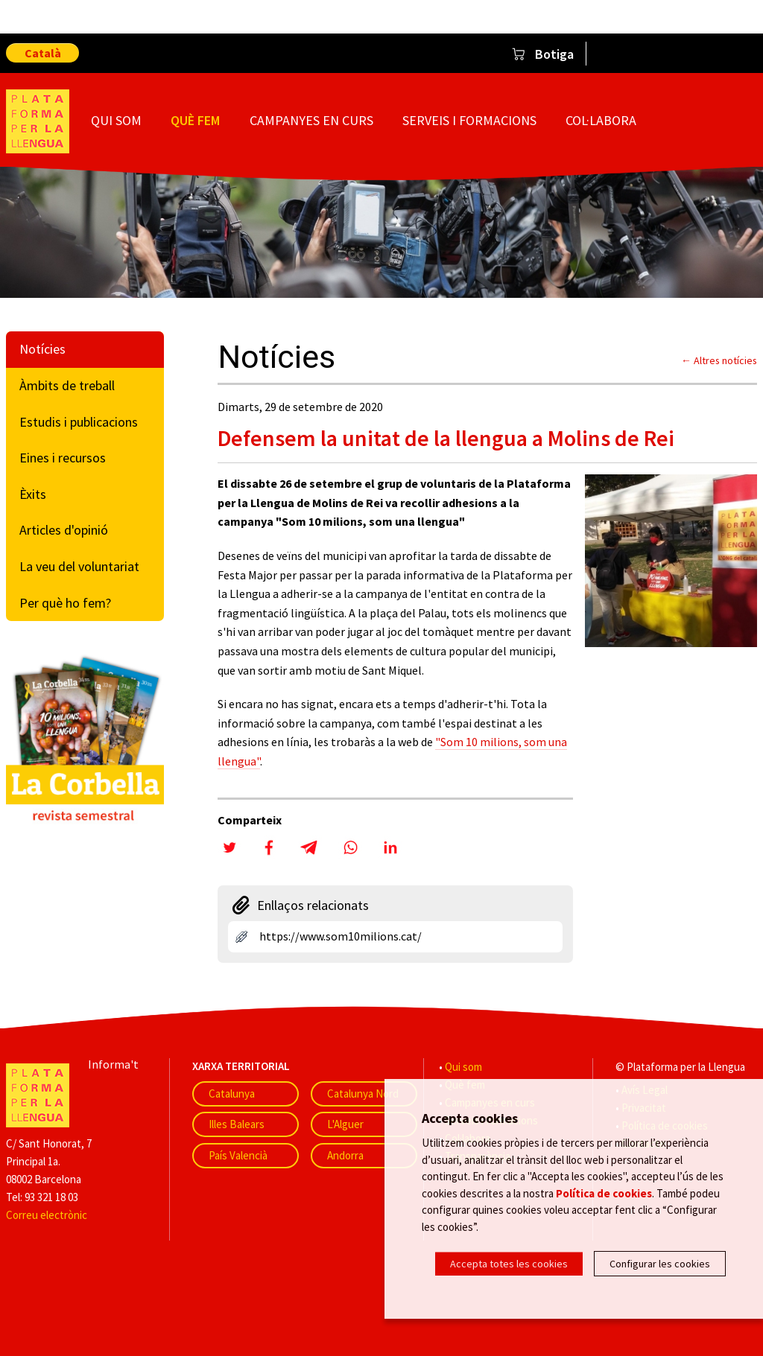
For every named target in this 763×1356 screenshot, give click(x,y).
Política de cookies (604, 1194)
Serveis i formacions (469, 120)
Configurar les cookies (660, 1263)
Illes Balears (237, 1124)
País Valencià (238, 1155)
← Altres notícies (719, 360)
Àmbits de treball (67, 385)
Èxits (32, 494)
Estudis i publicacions (78, 421)
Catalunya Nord (363, 1093)
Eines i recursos (62, 457)
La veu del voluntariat (79, 566)
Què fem (195, 120)
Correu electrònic (46, 1215)
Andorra (345, 1155)
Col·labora (601, 120)
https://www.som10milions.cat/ (340, 936)
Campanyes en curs (311, 120)
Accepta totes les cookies (509, 1263)
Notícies (42, 348)
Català (43, 52)
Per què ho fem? (65, 602)
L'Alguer (345, 1124)
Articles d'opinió (63, 529)
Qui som (116, 120)
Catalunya (232, 1093)
